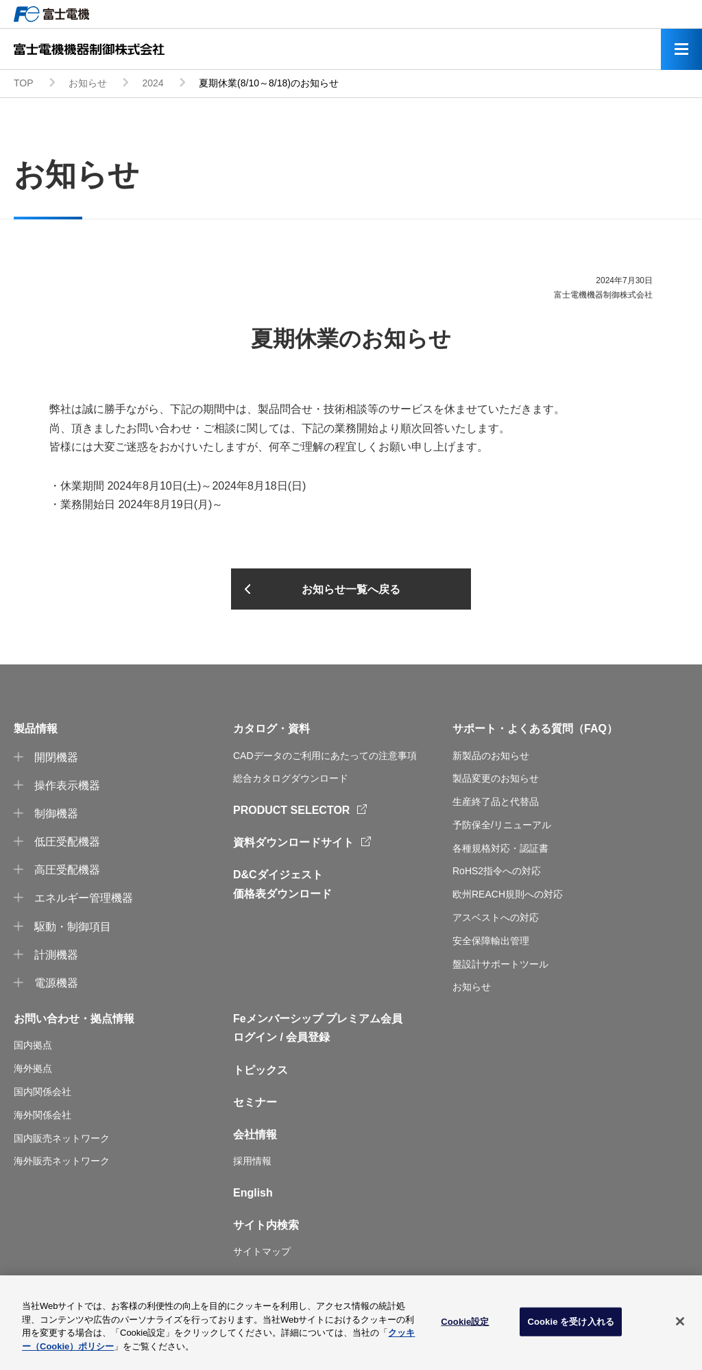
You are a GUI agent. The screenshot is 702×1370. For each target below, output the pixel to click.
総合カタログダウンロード (290, 778)
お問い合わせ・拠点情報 (74, 1018)
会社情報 (255, 1134)
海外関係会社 (42, 1114)
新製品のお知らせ (490, 755)
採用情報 (252, 1160)
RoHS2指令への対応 (496, 870)
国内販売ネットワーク (62, 1138)
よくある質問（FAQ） (562, 728)
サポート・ (479, 728)
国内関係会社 (42, 1091)
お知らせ (88, 82)
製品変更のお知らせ (495, 778)
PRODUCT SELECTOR (291, 810)
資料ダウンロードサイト (293, 842)
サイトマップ (262, 1251)
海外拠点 (33, 1068)
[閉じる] (680, 1325)
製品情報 (36, 728)
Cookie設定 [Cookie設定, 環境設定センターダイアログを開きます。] (465, 1325)
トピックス (260, 1070)
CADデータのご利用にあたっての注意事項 (325, 755)
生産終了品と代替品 (495, 801)
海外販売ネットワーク (62, 1160)
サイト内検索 (266, 1225)
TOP (24, 82)
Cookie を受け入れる (570, 1325)
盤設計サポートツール (500, 964)
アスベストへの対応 (495, 917)
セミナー (255, 1102)
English (253, 1193)
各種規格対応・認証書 (500, 848)
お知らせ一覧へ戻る (351, 589)
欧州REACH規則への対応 (507, 894)
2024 (152, 82)
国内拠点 (33, 1044)
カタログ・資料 (271, 728)
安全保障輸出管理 (490, 940)
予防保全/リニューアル (501, 824)
